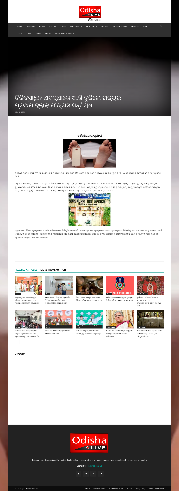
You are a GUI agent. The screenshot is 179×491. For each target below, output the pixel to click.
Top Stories (30, 26)
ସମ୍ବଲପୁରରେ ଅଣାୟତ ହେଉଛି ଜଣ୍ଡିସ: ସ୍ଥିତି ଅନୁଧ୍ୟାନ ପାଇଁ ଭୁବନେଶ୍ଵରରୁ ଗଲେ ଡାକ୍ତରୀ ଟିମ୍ (27, 333)
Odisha (63, 26)
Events (18, 294)
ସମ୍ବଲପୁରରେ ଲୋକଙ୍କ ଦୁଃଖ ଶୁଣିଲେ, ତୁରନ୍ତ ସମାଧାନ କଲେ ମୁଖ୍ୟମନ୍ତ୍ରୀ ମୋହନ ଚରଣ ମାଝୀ (27, 300)
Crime (28, 33)
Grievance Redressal (156, 488)
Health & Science (120, 26)
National (52, 26)
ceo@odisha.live (95, 465)
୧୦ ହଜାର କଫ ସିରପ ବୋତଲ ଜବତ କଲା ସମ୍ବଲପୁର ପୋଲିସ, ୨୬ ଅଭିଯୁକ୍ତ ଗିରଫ (149, 333)
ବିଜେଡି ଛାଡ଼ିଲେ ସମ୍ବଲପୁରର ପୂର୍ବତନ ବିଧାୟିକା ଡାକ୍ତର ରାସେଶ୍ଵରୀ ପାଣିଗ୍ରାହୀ (119, 333)
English (38, 33)
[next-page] (21, 342)
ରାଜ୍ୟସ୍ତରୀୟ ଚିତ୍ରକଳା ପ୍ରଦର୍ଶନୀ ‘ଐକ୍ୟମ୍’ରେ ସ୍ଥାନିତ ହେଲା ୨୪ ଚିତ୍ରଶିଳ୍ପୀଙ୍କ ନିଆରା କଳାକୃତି (57, 300)
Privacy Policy (140, 488)
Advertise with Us (99, 488)
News (109, 294)
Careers (129, 488)
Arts (47, 294)
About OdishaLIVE (116, 488)
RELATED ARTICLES (26, 269)
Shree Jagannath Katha (64, 33)
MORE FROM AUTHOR (53, 269)
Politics (42, 26)
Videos (48, 33)
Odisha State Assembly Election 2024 (57, 326)
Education (105, 26)
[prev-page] (16, 342)
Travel (19, 33)
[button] (160, 26)
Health (18, 327)
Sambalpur (111, 327)
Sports (146, 26)
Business (135, 26)
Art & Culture (91, 26)
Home (19, 26)
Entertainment (76, 26)
